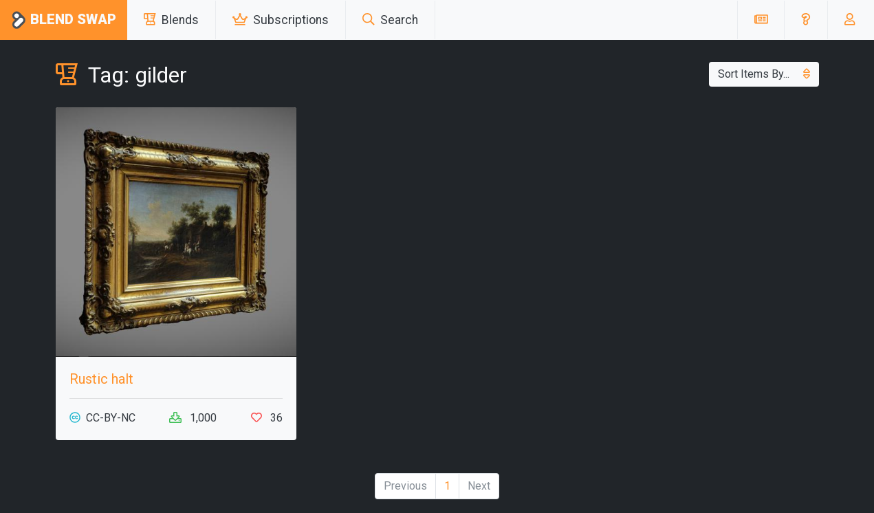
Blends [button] (171, 20)
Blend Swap (63, 20)
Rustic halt (101, 379)
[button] (806, 20)
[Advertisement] (698, 203)
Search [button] (390, 20)
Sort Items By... (764, 73)
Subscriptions (280, 20)
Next (479, 485)
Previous (405, 485)
